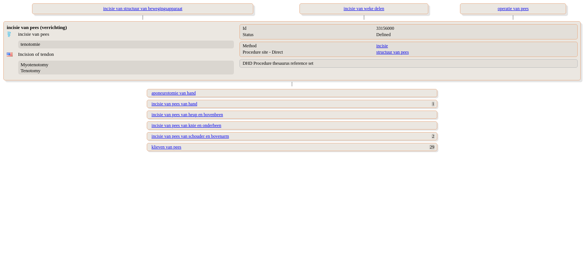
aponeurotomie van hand (174, 93)
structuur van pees (392, 52)
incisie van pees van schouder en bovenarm (190, 136)
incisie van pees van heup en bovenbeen (187, 114)
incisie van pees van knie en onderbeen (186, 125)
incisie (382, 45)
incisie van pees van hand (174, 103)
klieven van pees (166, 147)
